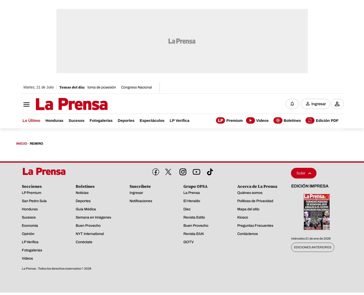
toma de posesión (101, 87)
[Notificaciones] (292, 104)
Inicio (21, 143)
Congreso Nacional (136, 87)
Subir (303, 173)
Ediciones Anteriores (312, 247)
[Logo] (59, 104)
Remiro (36, 143)
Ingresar (318, 104)
